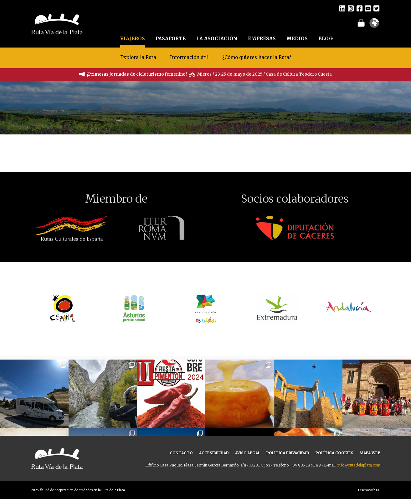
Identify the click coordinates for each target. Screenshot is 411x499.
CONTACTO (181, 453)
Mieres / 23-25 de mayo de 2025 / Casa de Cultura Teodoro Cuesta (264, 74)
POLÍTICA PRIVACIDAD (287, 453)
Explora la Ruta (138, 57)
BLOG (325, 39)
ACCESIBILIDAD (214, 453)
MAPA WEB (370, 453)
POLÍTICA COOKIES (334, 453)
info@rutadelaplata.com (358, 465)
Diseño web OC (369, 490)
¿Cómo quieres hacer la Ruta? (256, 57)
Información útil (189, 57)
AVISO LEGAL (247, 453)
